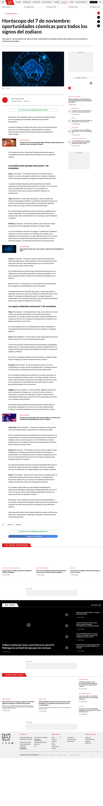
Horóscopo (10, 524)
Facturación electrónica (40, 737)
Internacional (27, 2)
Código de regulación (25, 742)
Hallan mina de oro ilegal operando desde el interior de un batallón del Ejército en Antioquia (88, 646)
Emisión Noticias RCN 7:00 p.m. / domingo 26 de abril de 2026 (87, 613)
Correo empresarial (25, 744)
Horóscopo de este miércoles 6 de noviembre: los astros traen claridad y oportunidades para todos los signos (40, 418)
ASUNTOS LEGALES (71, 739)
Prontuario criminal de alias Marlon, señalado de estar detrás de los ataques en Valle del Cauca (90, 710)
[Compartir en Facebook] (98, 17)
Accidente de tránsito (78, 138)
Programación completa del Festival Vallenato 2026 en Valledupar (17, 571)
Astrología (18, 524)
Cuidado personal (84, 679)
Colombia (18, 2)
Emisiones (7, 7)
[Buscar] (100, 2)
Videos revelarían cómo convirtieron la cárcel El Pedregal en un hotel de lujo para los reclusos (80, 100)
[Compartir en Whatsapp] (98, 25)
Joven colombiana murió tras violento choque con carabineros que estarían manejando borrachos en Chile (81, 142)
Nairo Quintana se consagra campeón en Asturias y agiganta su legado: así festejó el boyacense (18, 702)
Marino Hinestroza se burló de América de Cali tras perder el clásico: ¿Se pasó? (82, 121)
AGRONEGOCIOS (71, 741)
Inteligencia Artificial (85, 693)
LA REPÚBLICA (70, 737)
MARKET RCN (88, 743)
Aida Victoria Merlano (42, 568)
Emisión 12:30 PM (51, 7)
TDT (60, 737)
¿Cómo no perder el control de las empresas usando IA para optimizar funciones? (88, 697)
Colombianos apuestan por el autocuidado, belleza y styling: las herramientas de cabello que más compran (88, 684)
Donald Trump (42, 699)
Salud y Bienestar (47, 2)
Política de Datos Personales (48, 755)
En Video (10, 605)
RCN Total (54, 739)
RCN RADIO (54, 741)
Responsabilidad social (26, 737)
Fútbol (73, 118)
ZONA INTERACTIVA (89, 739)
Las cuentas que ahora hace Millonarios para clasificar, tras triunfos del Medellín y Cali (82, 131)
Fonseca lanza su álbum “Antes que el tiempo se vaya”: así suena (85, 571)
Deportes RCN (36, 2)
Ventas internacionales (40, 742)
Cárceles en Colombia (74, 96)
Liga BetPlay (75, 108)
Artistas (72, 568)
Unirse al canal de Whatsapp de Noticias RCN (33, 110)
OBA (35, 746)
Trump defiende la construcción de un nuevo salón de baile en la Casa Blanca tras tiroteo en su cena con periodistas (54, 703)
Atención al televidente (26, 739)
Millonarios (75, 127)
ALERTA (53, 745)
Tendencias (64, 2)
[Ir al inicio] (10, 2)
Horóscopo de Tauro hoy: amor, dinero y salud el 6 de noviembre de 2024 (41, 250)
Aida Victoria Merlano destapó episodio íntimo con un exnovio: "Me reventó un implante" (51, 571)
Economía (56, 2)
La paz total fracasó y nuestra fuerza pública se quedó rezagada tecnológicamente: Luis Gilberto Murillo (87, 624)
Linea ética (37, 744)
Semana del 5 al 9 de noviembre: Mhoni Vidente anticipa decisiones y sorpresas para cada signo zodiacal (42, 143)
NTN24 (53, 737)
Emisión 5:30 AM (29, 7)
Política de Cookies (61, 755)
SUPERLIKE (87, 741)
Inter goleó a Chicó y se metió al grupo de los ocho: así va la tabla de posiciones (82, 111)
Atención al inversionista (23, 748)
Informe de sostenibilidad (38, 740)
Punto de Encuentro (81, 2)
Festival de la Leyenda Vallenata (11, 568)
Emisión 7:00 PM (73, 7)
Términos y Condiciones (74, 755)
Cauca (80, 706)
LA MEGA (54, 748)
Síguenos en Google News (33, 536)
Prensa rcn (23, 746)
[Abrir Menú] (3, 2)
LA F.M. (53, 743)
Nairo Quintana (6, 699)
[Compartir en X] (98, 21)
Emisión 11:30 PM (95, 7)
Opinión (71, 2)
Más (96, 605)
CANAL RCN (93, 2)
